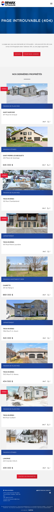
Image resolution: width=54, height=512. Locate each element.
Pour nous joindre (32, 54)
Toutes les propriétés (27, 476)
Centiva (30, 510)
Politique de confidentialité (16, 507)
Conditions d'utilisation (30, 507)
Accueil (18, 54)
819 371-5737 (9, 497)
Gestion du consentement (44, 507)
